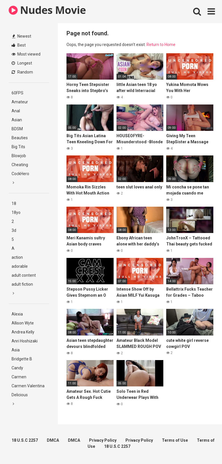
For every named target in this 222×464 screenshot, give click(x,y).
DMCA (53, 440)
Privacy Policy (102, 440)
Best (19, 45)
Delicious (20, 395)
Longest (22, 63)
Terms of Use (175, 440)
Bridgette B (22, 359)
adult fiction (22, 284)
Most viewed (26, 54)
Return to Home (161, 44)
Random (22, 72)
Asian (17, 120)
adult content (24, 275)
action (17, 257)
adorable (20, 266)
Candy (17, 368)
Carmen (19, 377)
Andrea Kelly (23, 332)
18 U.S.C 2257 (25, 440)
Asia (16, 350)
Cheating (20, 164)
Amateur (20, 102)
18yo (16, 212)
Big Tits (18, 146)
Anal (16, 111)
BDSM (17, 128)
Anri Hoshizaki (25, 341)
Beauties (20, 137)
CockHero (20, 173)
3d (14, 230)
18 (14, 203)
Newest (21, 36)
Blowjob (19, 155)
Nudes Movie (47, 10)
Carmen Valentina (28, 386)
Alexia (17, 314)
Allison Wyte (23, 323)
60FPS (17, 93)
